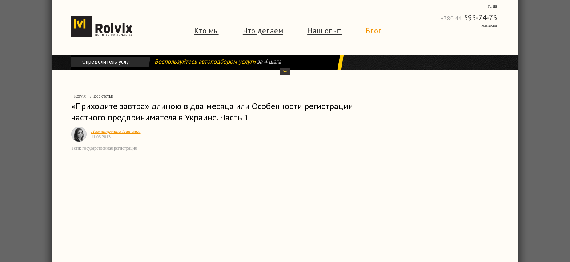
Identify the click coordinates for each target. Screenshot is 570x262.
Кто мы (206, 31)
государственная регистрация (109, 148)
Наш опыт (324, 31)
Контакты (489, 25)
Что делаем (263, 31)
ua (495, 6)
